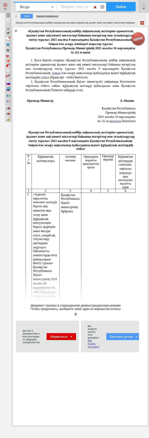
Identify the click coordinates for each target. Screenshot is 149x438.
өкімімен (115, 121)
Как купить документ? (94, 343)
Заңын (56, 73)
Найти (121, 7)
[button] (5, 6)
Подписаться (61, 336)
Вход (26, 16)
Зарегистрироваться (47, 16)
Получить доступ (124, 336)
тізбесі (45, 77)
